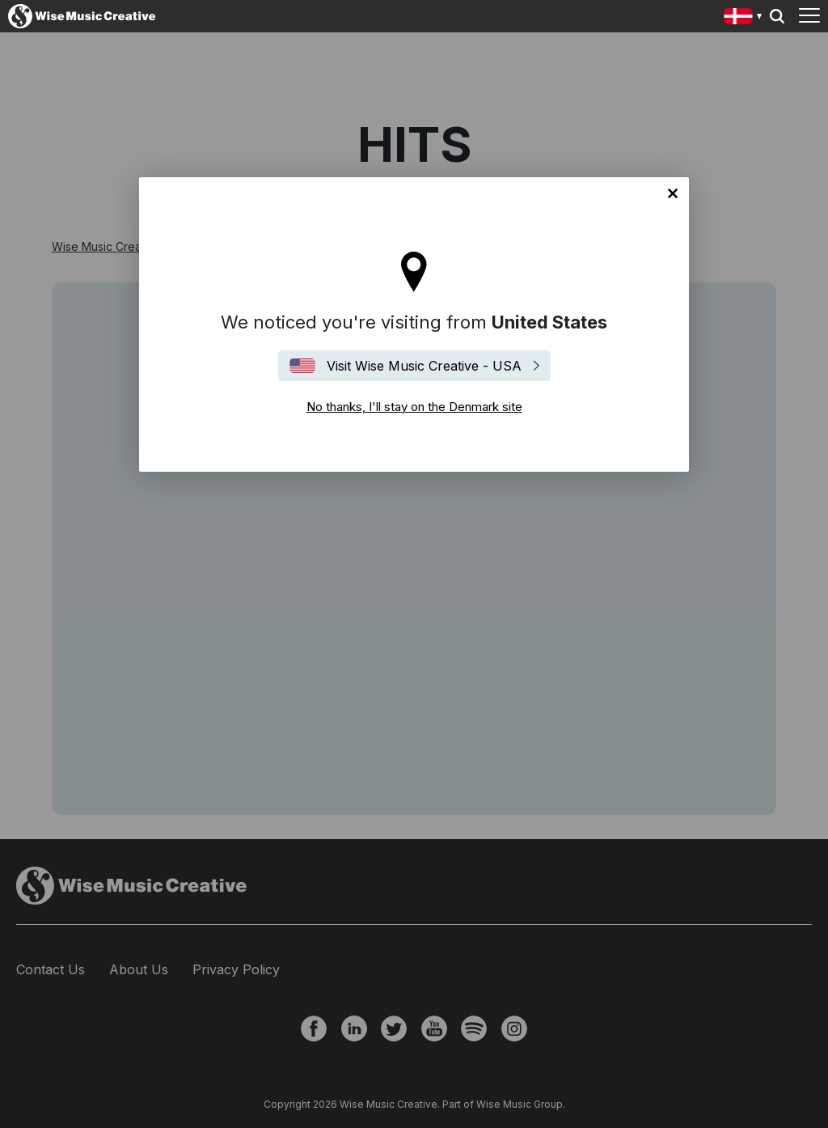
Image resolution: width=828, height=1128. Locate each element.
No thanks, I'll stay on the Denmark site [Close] (672, 193)
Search (777, 16)
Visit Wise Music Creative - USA (424, 366)
